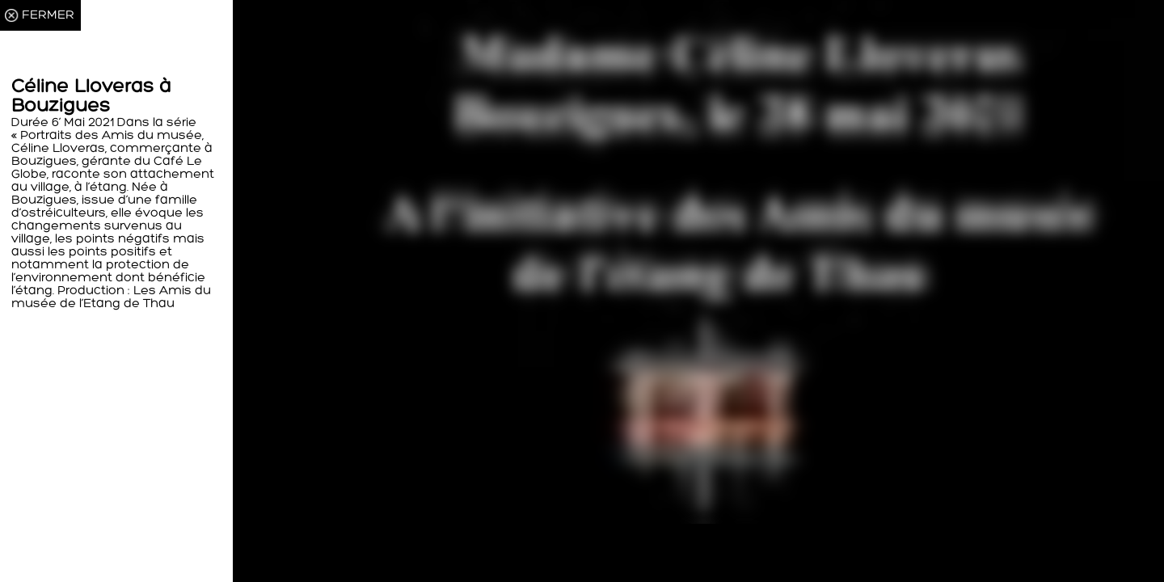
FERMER (48, 15)
